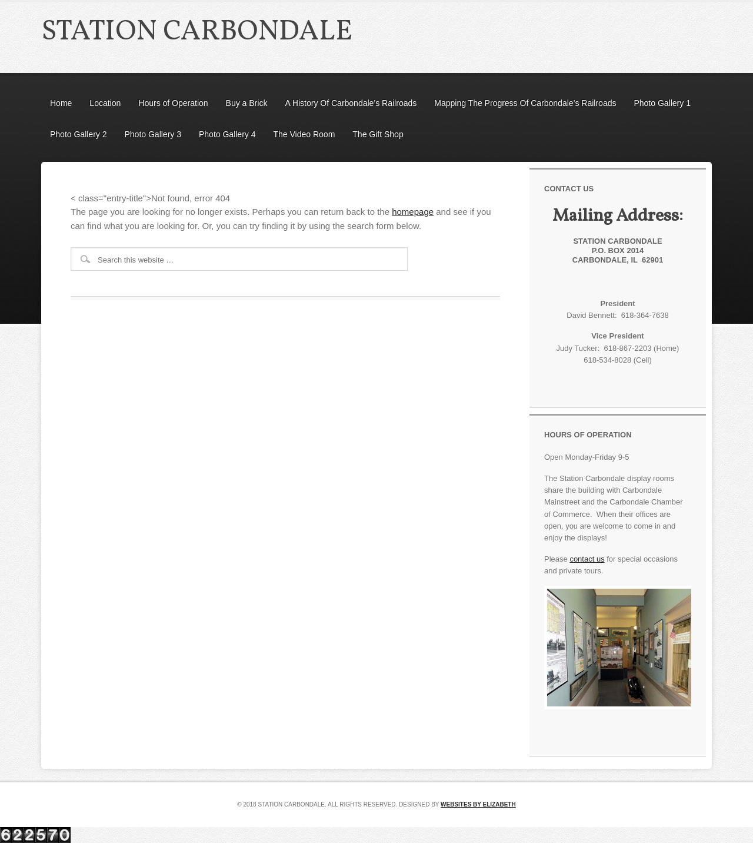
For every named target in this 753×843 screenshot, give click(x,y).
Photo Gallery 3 (153, 134)
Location (105, 103)
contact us (586, 559)
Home (61, 103)
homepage (413, 212)
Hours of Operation (173, 103)
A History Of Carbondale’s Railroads (351, 103)
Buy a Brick (247, 103)
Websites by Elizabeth (478, 804)
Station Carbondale (196, 32)
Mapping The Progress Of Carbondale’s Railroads (525, 103)
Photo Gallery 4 (227, 134)
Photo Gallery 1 (662, 103)
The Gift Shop (377, 134)
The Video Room (304, 134)
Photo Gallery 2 (78, 134)
